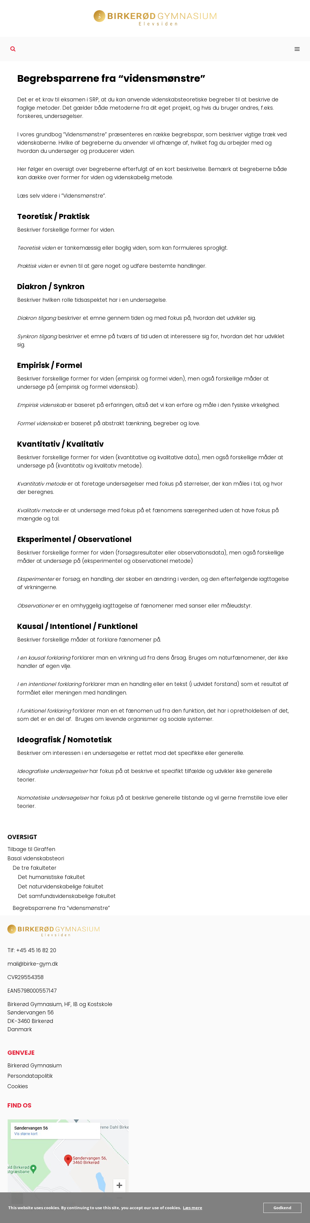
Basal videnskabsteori (35, 858)
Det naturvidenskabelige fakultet (60, 886)
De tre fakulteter (34, 868)
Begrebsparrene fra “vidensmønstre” (61, 908)
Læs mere (192, 1207)
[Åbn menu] (297, 49)
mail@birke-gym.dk (32, 963)
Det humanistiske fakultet (51, 877)
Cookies (17, 1086)
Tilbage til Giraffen (31, 849)
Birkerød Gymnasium (34, 1065)
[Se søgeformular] (12, 49)
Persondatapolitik (30, 1076)
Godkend (282, 1207)
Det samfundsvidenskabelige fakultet (67, 896)
